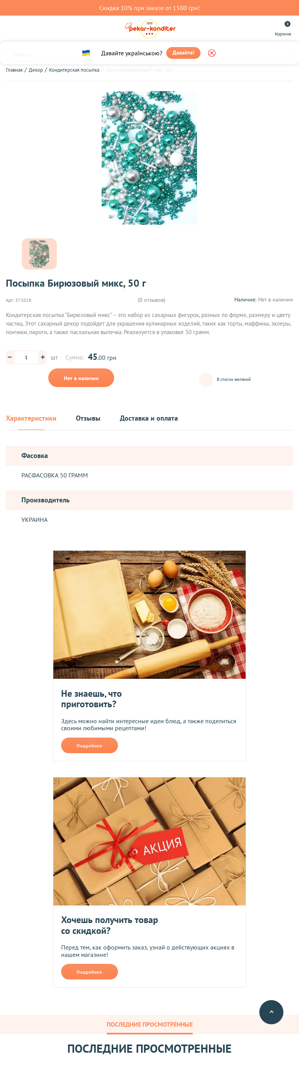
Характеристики (31, 418)
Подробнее (89, 746)
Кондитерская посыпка (74, 70)
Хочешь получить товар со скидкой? (109, 925)
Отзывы (88, 418)
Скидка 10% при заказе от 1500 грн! (149, 8)
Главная (14, 70)
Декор (36, 70)
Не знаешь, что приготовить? (91, 698)
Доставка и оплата (149, 418)
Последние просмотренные (150, 1024)
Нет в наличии (81, 378)
